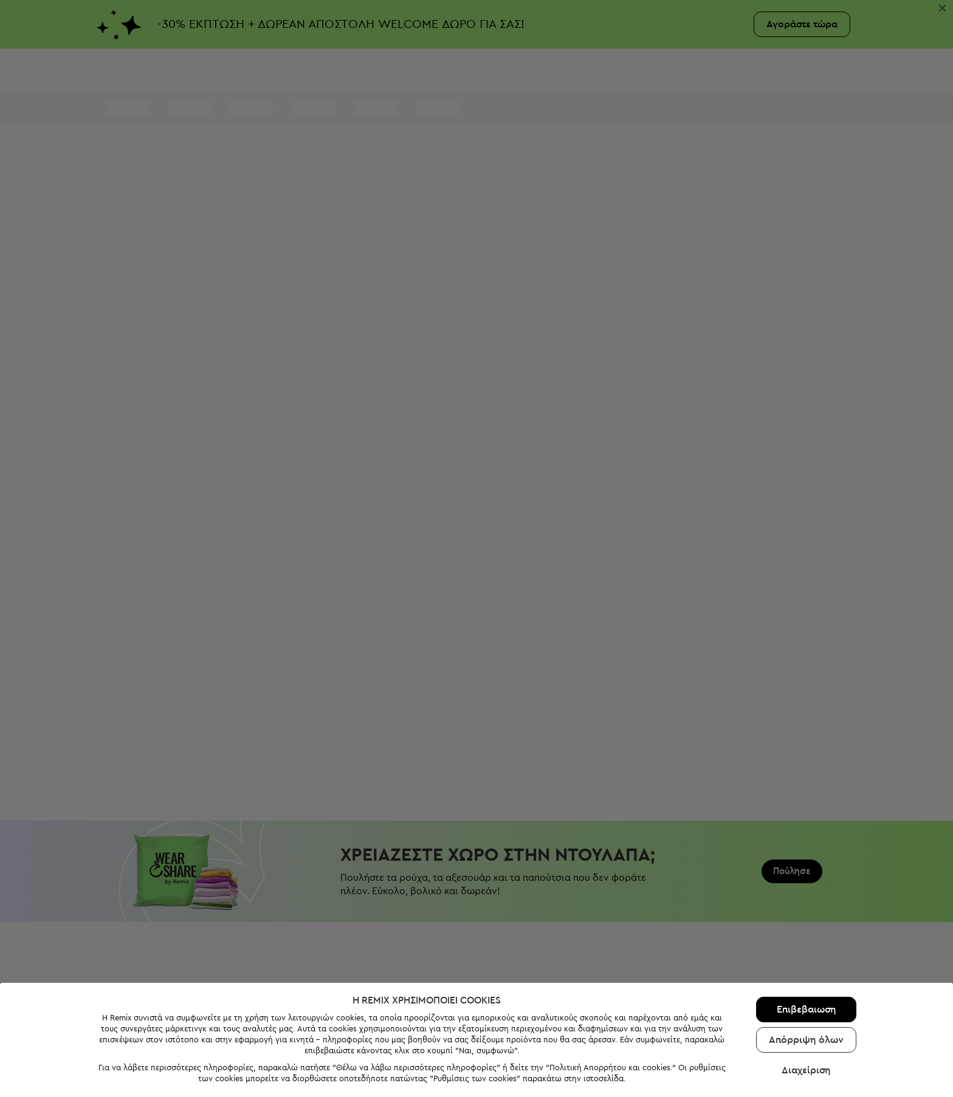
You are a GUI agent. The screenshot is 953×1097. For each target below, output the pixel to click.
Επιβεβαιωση (806, 955)
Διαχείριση (806, 1015)
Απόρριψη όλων (806, 985)
